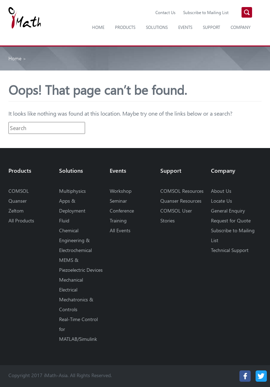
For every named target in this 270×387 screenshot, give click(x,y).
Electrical (68, 289)
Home (98, 27)
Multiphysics (72, 191)
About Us (221, 191)
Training (118, 220)
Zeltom (16, 210)
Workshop (120, 191)
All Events (120, 230)
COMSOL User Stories (176, 215)
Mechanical (71, 279)
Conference (122, 210)
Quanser (17, 200)
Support (211, 27)
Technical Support (230, 250)
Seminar (118, 200)
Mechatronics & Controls (76, 304)
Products (125, 27)
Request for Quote (231, 220)
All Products (21, 220)
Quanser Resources (180, 200)
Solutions (157, 27)
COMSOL (18, 191)
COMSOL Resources (182, 191)
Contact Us (165, 12)
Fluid (64, 220)
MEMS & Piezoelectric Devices (81, 265)
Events (185, 27)
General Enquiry (228, 210)
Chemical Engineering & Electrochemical (75, 240)
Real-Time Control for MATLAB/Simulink (78, 329)
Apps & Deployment (72, 205)
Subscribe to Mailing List (206, 12)
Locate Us (221, 200)
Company (241, 27)
